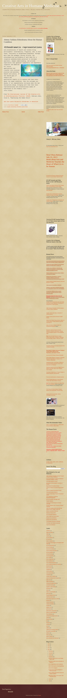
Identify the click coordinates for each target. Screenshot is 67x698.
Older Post (41, 112)
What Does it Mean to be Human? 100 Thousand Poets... (56, 676)
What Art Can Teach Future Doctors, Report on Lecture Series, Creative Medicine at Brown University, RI (55, 321)
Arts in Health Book (50, 559)
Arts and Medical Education (51, 550)
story (47, 626)
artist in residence (49, 541)
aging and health (49, 532)
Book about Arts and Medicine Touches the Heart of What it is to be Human (55, 162)
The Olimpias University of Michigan (53, 521)
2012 (49, 649)
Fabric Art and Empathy (50, 591)
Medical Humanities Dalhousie (52, 511)
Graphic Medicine (49, 501)
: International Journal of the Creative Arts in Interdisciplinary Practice (55, 297)
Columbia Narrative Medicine (52, 492)
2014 (49, 645)
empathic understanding (11, 106)
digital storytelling (49, 581)
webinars (48, 632)
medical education (49, 602)
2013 (49, 647)
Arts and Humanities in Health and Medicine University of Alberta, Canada (54, 479)
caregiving (48, 569)
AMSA (47, 534)
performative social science (51, 610)
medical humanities (50, 603)
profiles (47, 617)
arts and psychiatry (50, 555)
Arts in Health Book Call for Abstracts (56, 664)
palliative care (49, 607)
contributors (48, 574)
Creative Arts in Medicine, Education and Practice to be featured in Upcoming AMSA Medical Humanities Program (54, 269)
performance (48, 608)
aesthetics (48, 530)
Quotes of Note (25, 106)
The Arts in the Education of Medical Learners (55, 377)
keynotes (48, 600)
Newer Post (5, 112)
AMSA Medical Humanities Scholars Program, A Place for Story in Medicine (55, 476)
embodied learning (50, 584)
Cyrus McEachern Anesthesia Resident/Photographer (52, 497)
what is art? (48, 634)
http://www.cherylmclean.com (52, 146)
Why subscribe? (49, 190)
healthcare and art (49, 596)
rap (47, 620)
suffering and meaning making (52, 629)
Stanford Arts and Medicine (51, 519)
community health (49, 572)
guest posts (48, 593)
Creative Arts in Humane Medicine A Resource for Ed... (55, 670)
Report (56, 326)
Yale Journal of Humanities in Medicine (53, 285)
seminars (48, 624)
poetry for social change (51, 612)
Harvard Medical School (51, 595)
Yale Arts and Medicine (50, 524)
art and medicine (49, 537)
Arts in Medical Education (51, 562)
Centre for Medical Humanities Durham (53, 490)
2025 (49, 644)
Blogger (39, 695)
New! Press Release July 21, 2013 (54, 156)
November (51, 653)
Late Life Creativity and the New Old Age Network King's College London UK (54, 509)
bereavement (48, 566)
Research (48, 622)
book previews (49, 567)
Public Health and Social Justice (52, 516)
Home (23, 112)
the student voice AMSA (51, 631)
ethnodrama (19, 106)
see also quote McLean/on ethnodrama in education (21, 101)
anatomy (48, 535)
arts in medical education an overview (53, 564)
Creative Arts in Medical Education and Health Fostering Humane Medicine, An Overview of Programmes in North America (55, 303)
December (51, 651)
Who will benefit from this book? (52, 638)
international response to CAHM (52, 598)
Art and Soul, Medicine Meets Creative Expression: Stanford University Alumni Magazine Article (53, 292)
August (50, 679)
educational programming (51, 583)
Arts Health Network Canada (51, 481)
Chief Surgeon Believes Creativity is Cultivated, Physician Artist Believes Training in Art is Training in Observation (55, 359)
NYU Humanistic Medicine (51, 514)
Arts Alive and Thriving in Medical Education (54, 355)
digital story (48, 579)
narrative (48, 605)
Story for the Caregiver (53, 667)
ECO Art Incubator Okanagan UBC (53, 499)
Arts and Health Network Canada (54, 337)
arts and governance (50, 545)
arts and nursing (49, 554)
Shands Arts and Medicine (51, 517)
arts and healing (49, 547)
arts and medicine (49, 552)
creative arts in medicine (51, 576)
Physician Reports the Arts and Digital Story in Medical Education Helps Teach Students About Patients (55, 368)
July (49, 680)
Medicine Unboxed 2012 (51, 512)
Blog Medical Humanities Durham (52, 485)
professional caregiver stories (52, 615)
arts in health (48, 557)
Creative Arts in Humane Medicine (30, 6)
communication (49, 571)
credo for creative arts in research (52, 578)
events (47, 590)
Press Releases (49, 614)
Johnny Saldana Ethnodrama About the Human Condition (56, 673)
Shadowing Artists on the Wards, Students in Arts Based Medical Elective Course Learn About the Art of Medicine (55, 363)
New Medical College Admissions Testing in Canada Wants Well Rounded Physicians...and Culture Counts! (55, 351)
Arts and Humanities (50, 548)
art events (48, 539)
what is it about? (49, 636)
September (51, 656)
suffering (48, 627)
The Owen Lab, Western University (53, 523)
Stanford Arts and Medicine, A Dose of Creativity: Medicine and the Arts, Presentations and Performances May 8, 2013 (55, 277)
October (50, 654)
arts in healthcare (49, 560)
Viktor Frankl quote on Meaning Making (56, 665)
